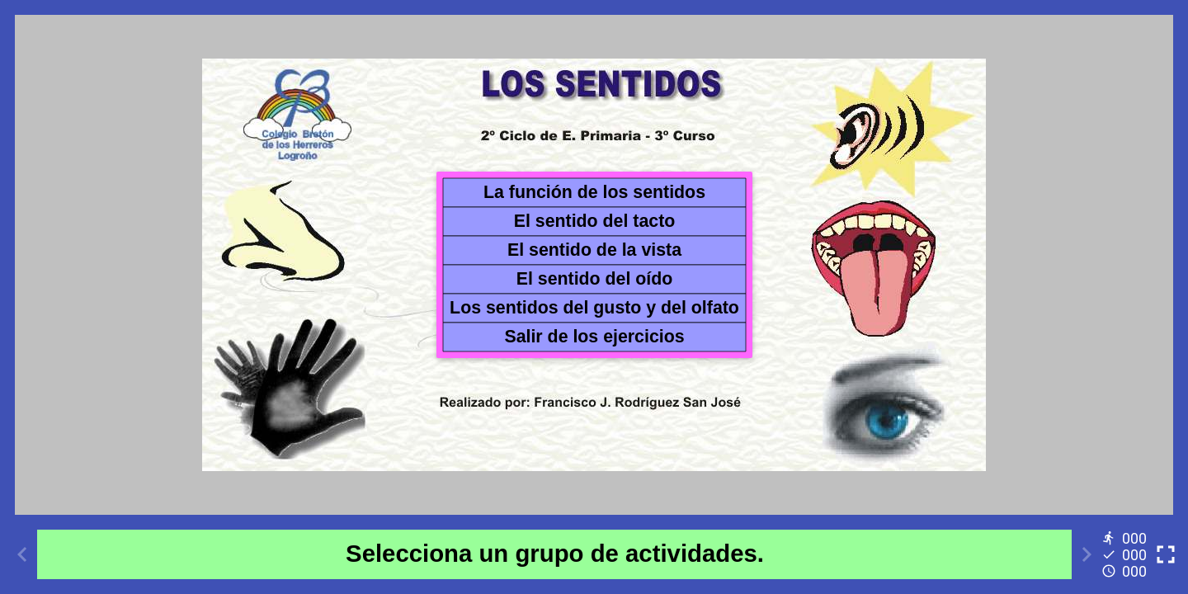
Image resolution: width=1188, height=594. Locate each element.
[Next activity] (1086, 554)
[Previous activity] (22, 554)
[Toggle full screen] (1166, 554)
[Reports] (1126, 554)
